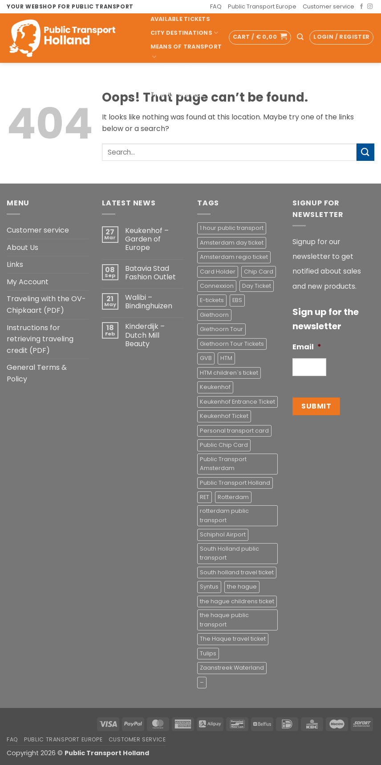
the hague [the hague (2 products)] (242, 586)
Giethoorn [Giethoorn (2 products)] (214, 315)
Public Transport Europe (262, 6)
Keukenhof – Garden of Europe (147, 239)
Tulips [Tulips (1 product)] (208, 653)
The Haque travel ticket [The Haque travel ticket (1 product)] (233, 638)
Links (15, 264)
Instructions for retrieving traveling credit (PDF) (40, 339)
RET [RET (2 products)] (204, 497)
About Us (22, 247)
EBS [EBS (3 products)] (237, 300)
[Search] (300, 37)
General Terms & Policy (37, 373)
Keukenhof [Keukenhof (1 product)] (215, 387)
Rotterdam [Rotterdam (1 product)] (233, 497)
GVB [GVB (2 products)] (206, 358)
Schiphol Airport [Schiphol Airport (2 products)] (223, 534)
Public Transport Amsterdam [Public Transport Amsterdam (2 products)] (223, 463)
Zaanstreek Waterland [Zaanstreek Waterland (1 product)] (232, 667)
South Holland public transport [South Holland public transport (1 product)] (229, 553)
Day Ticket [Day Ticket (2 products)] (256, 286)
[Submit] (365, 152)
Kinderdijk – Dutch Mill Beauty (145, 335)
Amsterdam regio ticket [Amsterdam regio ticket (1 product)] (234, 257)
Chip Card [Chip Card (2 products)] (258, 271)
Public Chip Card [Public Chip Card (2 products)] (224, 445)
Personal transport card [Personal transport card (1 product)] (234, 430)
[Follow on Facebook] (361, 7)
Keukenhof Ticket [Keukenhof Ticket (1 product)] (224, 416)
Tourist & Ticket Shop (179, 75)
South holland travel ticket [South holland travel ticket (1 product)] (237, 572)
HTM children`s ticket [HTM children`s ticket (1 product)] (229, 372)
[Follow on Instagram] (370, 7)
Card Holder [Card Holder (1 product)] (217, 271)
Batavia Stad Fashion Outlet (150, 272)
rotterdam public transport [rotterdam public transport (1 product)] (224, 515)
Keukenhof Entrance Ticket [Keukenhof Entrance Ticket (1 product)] (237, 401)
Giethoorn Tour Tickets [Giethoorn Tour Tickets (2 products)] (232, 344)
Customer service (328, 6)
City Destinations (184, 33)
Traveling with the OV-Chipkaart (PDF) (46, 304)
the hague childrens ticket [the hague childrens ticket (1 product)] (237, 601)
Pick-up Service (180, 94)
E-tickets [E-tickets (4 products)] (212, 300)
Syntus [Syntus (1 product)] (209, 586)
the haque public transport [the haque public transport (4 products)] (224, 619)
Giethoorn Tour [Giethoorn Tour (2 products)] (221, 329)
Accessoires (172, 108)
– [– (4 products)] (202, 682)
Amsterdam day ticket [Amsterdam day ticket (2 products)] (231, 242)
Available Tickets (180, 19)
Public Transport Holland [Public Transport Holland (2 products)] (235, 483)
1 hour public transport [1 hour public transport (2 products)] (231, 228)
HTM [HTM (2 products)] (226, 358)
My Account (28, 282)
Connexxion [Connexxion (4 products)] (217, 286)
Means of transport (186, 52)
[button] (260, 37)
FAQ (216, 6)
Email (306, 347)
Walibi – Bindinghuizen (148, 301)
